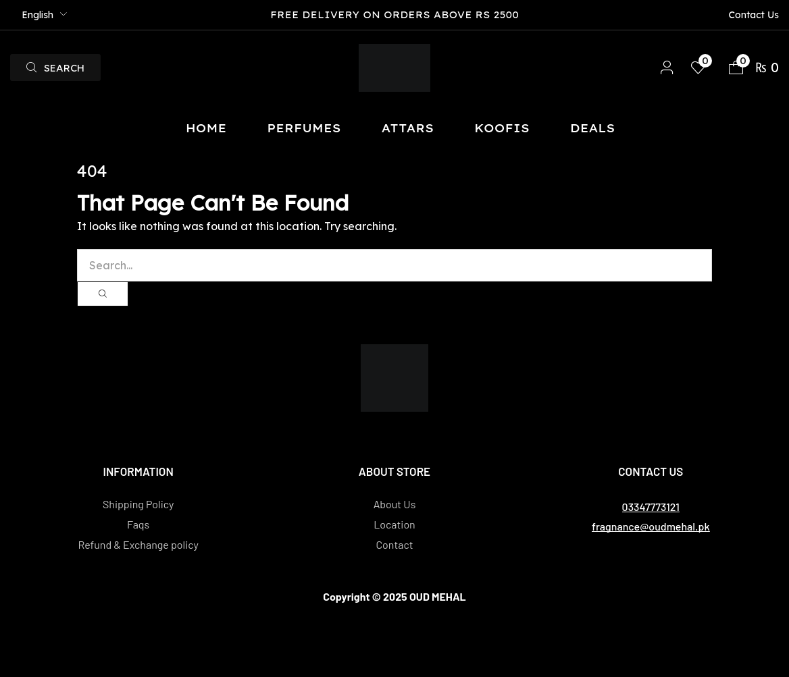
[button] (55, 67)
